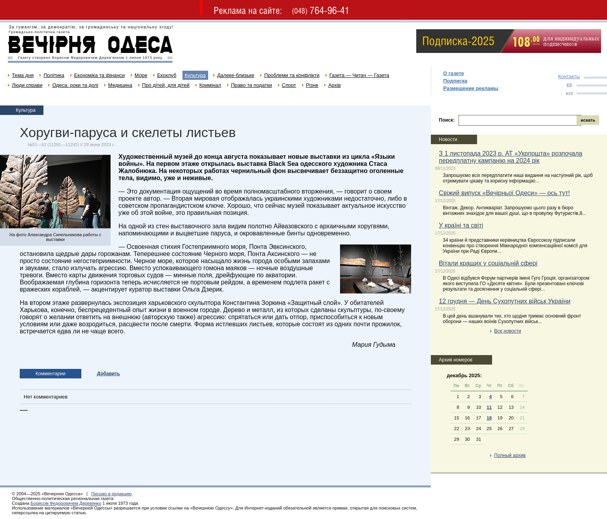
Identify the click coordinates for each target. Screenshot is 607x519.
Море (141, 75)
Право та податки (251, 85)
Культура (195, 75)
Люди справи (27, 85)
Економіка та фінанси (99, 75)
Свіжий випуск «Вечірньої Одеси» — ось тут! (504, 193)
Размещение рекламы (470, 88)
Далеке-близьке (235, 75)
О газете (453, 73)
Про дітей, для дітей (166, 85)
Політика (53, 75)
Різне (312, 85)
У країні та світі (461, 225)
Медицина (120, 85)
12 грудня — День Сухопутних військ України (504, 301)
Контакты (569, 76)
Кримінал (210, 85)
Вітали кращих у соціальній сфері (488, 263)
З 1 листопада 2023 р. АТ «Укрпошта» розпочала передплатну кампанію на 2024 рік (510, 157)
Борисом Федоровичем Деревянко (65, 503)
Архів (334, 85)
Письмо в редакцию (111, 493)
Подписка (455, 81)
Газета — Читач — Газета (359, 75)
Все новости (507, 331)
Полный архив (510, 455)
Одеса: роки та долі (75, 85)
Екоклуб (166, 75)
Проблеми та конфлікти (291, 75)
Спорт (289, 85)
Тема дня (23, 75)
